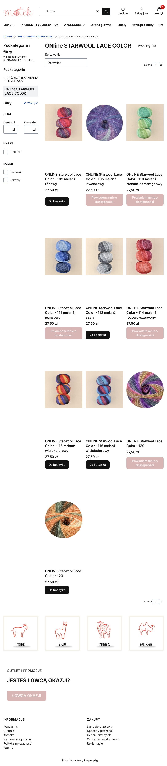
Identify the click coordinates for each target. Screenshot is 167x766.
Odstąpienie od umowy (103, 739)
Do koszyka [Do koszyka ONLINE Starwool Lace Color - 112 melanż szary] (97, 334)
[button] (106, 11)
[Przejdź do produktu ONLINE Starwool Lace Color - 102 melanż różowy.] (63, 123)
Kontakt (8, 735)
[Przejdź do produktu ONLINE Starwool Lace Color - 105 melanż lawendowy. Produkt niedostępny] (104, 123)
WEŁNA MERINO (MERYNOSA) (35, 36)
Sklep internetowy (79, 760)
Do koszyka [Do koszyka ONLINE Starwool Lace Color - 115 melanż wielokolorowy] (57, 464)
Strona (148, 64)
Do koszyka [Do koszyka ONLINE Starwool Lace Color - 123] (57, 590)
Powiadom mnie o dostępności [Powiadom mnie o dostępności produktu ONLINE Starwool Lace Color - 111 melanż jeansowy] (64, 333)
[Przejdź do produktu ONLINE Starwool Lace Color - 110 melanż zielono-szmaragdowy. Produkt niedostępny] (145, 123)
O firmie (8, 731)
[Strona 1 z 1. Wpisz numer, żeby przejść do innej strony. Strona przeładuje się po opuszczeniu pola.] (156, 65)
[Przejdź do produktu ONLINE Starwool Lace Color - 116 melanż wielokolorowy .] (104, 389)
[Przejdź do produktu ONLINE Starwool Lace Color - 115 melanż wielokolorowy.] (63, 389)
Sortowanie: (53, 54)
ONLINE (15, 152)
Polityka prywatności (17, 743)
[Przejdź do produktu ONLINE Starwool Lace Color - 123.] (63, 519)
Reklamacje (95, 743)
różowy (15, 180)
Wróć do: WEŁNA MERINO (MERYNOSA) (20, 79)
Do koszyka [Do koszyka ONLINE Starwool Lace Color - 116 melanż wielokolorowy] (97, 464)
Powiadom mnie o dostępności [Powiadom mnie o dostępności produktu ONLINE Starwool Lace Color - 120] (145, 463)
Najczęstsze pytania (17, 739)
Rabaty (8, 747)
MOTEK (7, 36)
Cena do (30, 122)
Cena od (9, 122)
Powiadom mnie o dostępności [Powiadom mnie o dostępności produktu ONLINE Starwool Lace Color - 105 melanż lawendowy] (104, 200)
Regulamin (10, 726)
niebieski (16, 172)
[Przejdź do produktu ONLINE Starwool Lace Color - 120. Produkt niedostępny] (145, 389)
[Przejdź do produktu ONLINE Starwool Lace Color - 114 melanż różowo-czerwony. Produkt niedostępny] (145, 256)
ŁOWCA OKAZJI (26, 695)
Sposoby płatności (99, 731)
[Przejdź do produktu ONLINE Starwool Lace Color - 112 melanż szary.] (104, 256)
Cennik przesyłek (99, 735)
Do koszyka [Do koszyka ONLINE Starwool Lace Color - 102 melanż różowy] (57, 201)
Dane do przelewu (99, 726)
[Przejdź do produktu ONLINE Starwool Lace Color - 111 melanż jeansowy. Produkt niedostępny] (63, 256)
